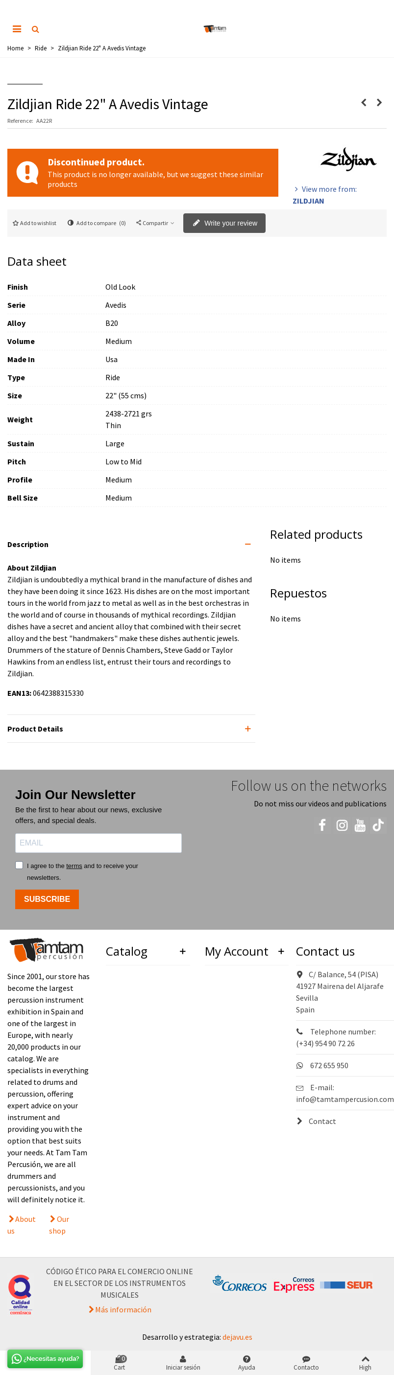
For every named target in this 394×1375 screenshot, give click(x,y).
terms (74, 866)
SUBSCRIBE (47, 899)
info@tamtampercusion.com (345, 1099)
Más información (123, 1309)
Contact (316, 1121)
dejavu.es (237, 1337)
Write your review (225, 224)
